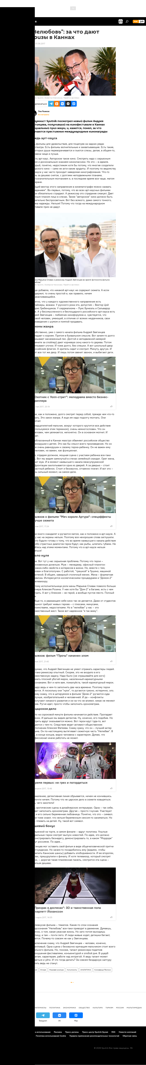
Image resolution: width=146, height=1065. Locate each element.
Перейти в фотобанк (71, 98)
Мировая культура (56, 970)
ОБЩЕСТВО (84, 1007)
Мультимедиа (134, 1007)
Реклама (58, 1032)
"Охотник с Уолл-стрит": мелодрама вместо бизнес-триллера (70, 398)
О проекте (8, 1032)
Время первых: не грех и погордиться (60, 782)
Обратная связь (130, 1036)
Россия (34, 970)
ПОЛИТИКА (54, 1007)
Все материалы (43, 115)
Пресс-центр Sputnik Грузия (95, 1032)
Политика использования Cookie (51, 1036)
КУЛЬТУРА (98, 1007)
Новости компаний (127, 1032)
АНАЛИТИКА (85, 970)
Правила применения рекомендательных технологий (94, 1036)
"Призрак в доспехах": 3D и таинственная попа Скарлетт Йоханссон (67, 909)
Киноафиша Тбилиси (102, 970)
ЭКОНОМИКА (69, 1007)
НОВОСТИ (8, 1007)
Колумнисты (72, 970)
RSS (113, 1032)
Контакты (20, 1032)
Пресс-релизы (72, 1032)
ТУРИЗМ (109, 1007)
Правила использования (39, 1032)
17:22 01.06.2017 (37, 43)
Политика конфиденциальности (17, 1036)
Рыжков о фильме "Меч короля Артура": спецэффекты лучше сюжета (72, 518)
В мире (43, 970)
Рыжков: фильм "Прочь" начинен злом (63, 655)
